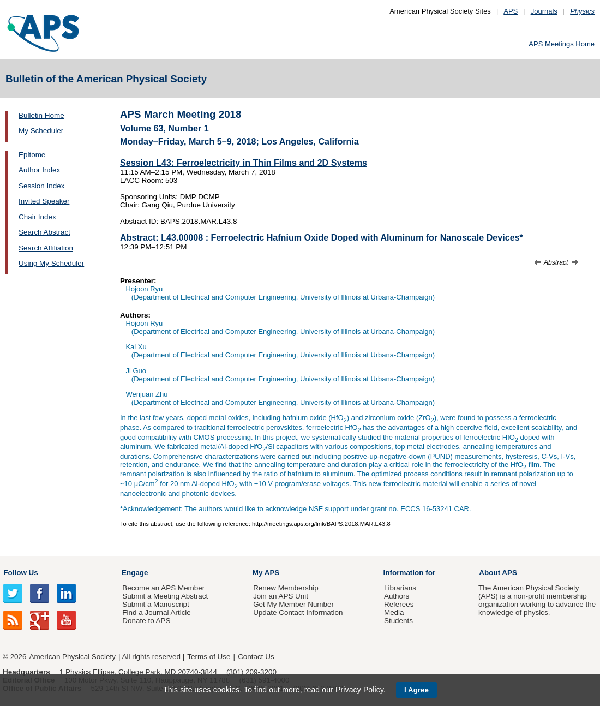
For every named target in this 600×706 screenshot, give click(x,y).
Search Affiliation (46, 248)
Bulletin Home (41, 115)
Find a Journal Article (156, 612)
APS (510, 11)
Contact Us (256, 657)
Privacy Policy (359, 689)
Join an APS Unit (280, 596)
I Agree (416, 690)
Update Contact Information (298, 612)
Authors (396, 596)
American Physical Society (72, 657)
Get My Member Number (293, 604)
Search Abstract (44, 232)
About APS (498, 573)
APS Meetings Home (562, 44)
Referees (399, 604)
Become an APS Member (163, 588)
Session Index (41, 186)
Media (394, 612)
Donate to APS (146, 621)
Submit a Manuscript (155, 604)
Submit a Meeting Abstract (165, 596)
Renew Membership (286, 588)
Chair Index (37, 217)
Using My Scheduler (51, 263)
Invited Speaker (44, 201)
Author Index (39, 170)
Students (398, 621)
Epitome (32, 155)
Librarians (400, 588)
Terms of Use (208, 657)
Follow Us (20, 573)
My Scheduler (41, 131)
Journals (544, 11)
